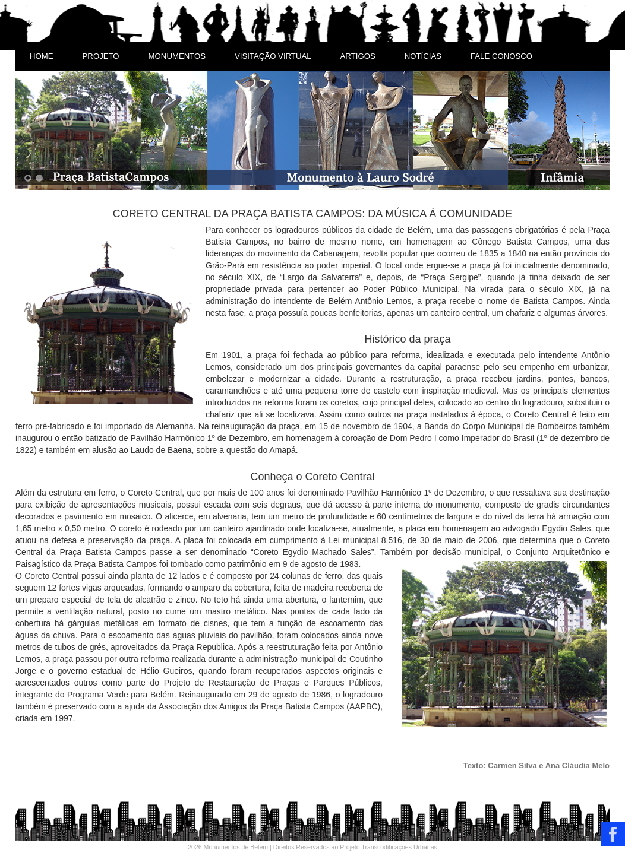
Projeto (101, 56)
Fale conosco (501, 56)
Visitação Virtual (273, 56)
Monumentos (177, 56)
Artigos (357, 56)
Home (41, 56)
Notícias (423, 56)
